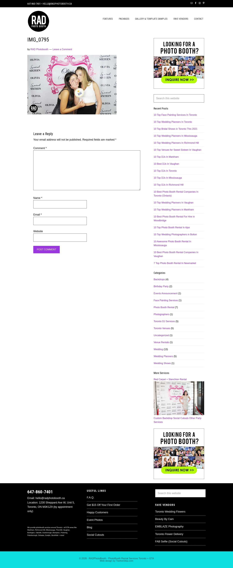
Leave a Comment (62, 49)
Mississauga (50, 530)
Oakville (38, 532)
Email (37, 214)
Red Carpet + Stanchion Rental (170, 379)
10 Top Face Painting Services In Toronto (175, 115)
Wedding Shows (162, 363)
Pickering (64, 532)
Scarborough (47, 532)
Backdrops (159, 279)
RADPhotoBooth (97, 558)
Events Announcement (165, 293)
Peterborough (32, 535)
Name (37, 197)
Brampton (56, 532)
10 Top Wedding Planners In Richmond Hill (176, 143)
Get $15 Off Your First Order (103, 504)
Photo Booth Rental (164, 307)
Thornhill (59, 530)
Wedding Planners (163, 356)
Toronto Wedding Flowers (170, 511)
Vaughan (66, 530)
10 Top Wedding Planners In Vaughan (173, 202)
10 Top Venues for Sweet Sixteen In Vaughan (177, 150)
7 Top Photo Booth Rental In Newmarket (175, 263)
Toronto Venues (162, 328)
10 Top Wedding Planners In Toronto (173, 122)
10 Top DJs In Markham (166, 157)
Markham (30, 530)
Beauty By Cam (164, 519)
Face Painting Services (166, 300)
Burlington (31, 532)
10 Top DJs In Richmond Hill (169, 185)
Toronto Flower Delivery (169, 534)
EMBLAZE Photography (169, 526)
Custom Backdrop (163, 418)
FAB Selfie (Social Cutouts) (171, 541)
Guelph (47, 535)
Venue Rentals (161, 342)
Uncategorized (161, 335)
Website (38, 231)
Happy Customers (97, 512)
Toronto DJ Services (164, 321)
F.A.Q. (90, 497)
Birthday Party (161, 286)
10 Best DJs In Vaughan (166, 164)
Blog (89, 527)
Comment (40, 148)
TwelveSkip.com (124, 561)
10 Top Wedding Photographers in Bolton (175, 234)
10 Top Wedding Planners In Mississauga (175, 136)
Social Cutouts (181, 418)
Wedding (158, 349)
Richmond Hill (40, 530)
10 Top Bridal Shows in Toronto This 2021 (175, 129)
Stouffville (54, 535)
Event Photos (95, 519)
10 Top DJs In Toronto (165, 171)
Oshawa (41, 535)
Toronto (143, 558)
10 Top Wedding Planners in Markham (174, 209)
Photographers (161, 314)
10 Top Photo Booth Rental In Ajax (172, 227)
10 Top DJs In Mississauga (168, 178)
